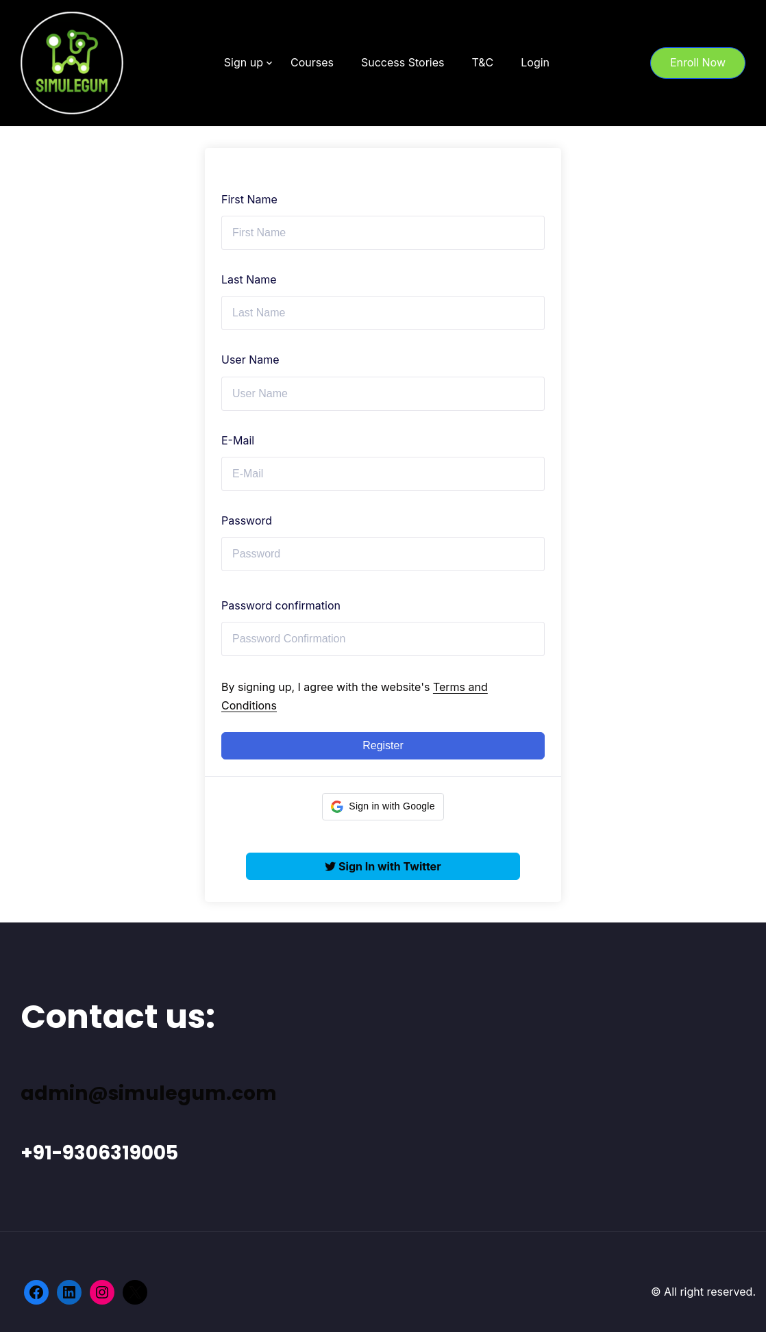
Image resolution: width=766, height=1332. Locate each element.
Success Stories (403, 62)
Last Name (249, 279)
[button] (382, 806)
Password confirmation (281, 605)
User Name (250, 359)
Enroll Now (698, 62)
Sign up (243, 62)
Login (535, 62)
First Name (249, 199)
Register (383, 745)
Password (246, 520)
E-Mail (237, 440)
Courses (312, 62)
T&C (482, 62)
